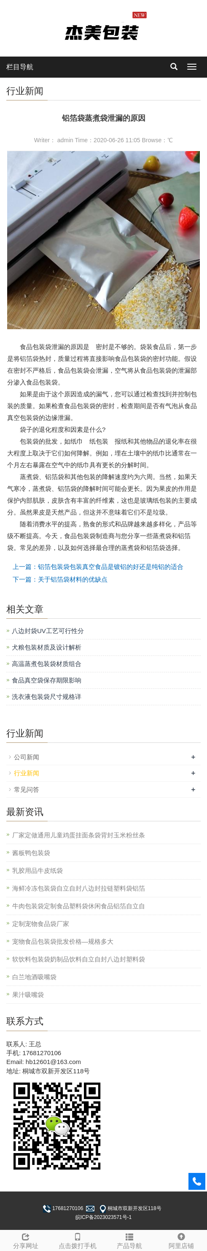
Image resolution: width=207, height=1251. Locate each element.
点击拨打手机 (78, 1239)
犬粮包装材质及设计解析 (46, 647)
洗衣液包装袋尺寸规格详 (46, 696)
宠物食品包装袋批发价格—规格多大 (62, 941)
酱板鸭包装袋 (31, 852)
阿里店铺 (181, 1239)
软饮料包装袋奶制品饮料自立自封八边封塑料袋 (78, 959)
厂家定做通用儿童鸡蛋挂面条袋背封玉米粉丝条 (78, 835)
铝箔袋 (29, 358)
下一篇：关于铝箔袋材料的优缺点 (60, 579)
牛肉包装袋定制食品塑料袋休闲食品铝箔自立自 (78, 906)
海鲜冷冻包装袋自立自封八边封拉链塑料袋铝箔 (78, 888)
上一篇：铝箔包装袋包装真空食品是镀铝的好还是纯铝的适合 (98, 566)
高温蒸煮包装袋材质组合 (46, 663)
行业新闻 (26, 773)
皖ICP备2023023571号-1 (103, 1217)
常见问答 (26, 789)
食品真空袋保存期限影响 (46, 680)
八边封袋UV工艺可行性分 (48, 630)
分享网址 (26, 1239)
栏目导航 (19, 66)
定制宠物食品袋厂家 (40, 923)
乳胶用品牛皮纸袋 (37, 870)
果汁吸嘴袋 (28, 994)
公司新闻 (26, 757)
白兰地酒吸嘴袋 (34, 976)
